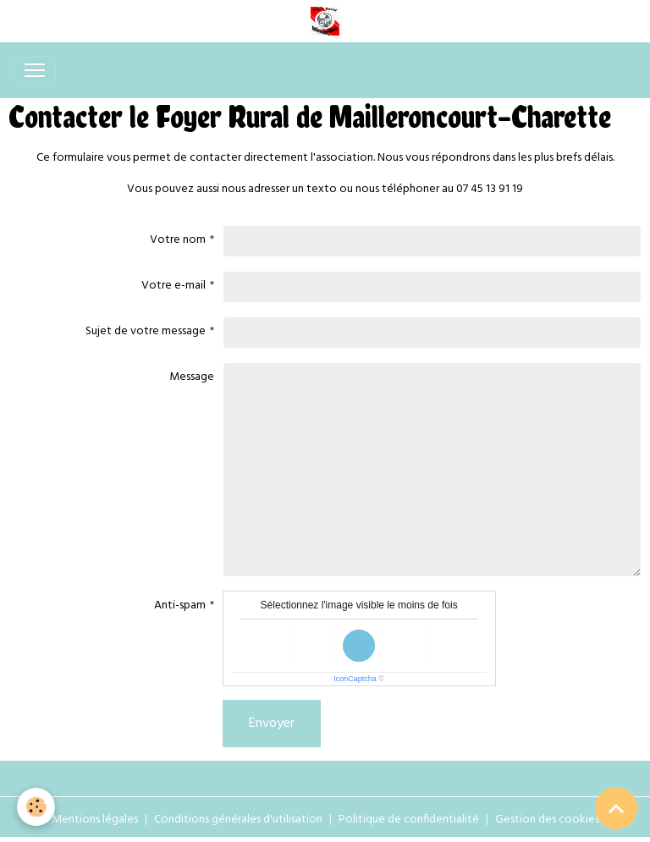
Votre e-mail (173, 285)
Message (191, 377)
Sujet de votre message (145, 331)
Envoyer (272, 724)
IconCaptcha (355, 678)
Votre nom (178, 240)
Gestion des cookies (547, 819)
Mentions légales (95, 819)
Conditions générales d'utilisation (238, 819)
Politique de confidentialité (409, 819)
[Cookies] (36, 807)
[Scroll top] (616, 808)
